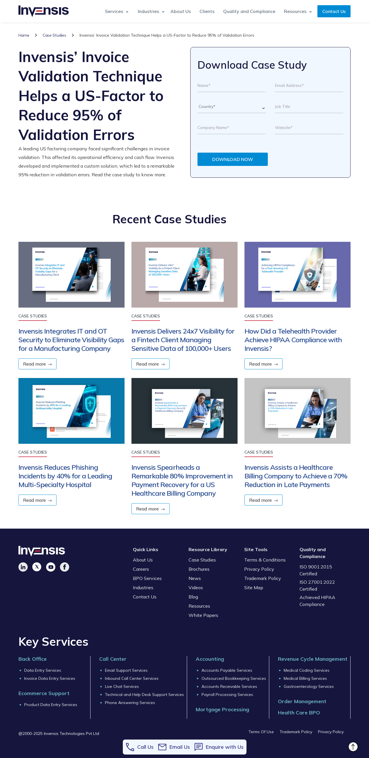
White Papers (203, 615)
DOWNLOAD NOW (232, 159)
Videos (196, 587)
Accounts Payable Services (227, 670)
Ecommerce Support (43, 693)
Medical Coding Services (307, 670)
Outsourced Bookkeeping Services (234, 678)
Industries (143, 587)
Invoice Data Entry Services (49, 678)
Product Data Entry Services (50, 704)
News (195, 578)
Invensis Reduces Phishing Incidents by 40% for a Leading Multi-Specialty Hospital (65, 476)
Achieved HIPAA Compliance (317, 600)
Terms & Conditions (265, 560)
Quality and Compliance (249, 11)
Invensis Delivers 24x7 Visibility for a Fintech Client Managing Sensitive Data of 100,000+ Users (182, 340)
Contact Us (334, 11)
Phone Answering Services (130, 702)
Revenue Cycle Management (312, 659)
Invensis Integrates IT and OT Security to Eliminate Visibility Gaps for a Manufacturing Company (71, 340)
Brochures (199, 569)
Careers (141, 569)
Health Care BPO (299, 712)
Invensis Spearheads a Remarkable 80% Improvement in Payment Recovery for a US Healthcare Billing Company (182, 480)
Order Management (302, 701)
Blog (193, 597)
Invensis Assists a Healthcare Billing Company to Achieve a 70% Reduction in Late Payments (295, 476)
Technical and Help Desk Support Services (144, 694)
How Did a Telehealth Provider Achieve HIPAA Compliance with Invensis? (293, 340)
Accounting (210, 659)
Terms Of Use (261, 731)
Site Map (253, 587)
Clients (206, 11)
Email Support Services (126, 670)
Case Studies (54, 35)
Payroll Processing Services (227, 694)
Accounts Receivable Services (229, 686)
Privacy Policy (259, 569)
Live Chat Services (122, 686)
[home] (43, 11)
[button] (115, 11)
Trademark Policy (262, 578)
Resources (199, 606)
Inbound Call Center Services (132, 678)
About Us (180, 11)
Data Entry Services (42, 670)
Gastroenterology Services (309, 686)
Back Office (32, 659)
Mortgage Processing (222, 709)
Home (23, 35)
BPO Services (147, 578)
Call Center (113, 659)
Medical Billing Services (305, 678)
